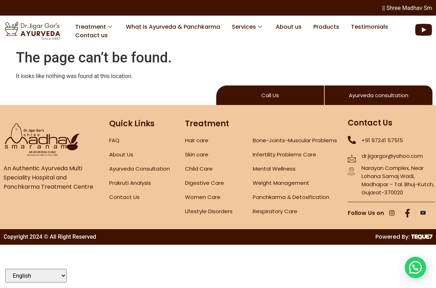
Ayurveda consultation (378, 95)
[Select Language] (36, 276)
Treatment (93, 27)
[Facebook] (407, 213)
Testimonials (369, 27)
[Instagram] (392, 213)
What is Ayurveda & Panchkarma (173, 27)
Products (326, 27)
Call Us (270, 95)
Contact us (91, 35)
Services (247, 27)
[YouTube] (423, 213)
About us (289, 27)
